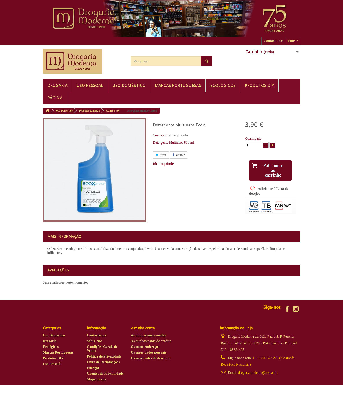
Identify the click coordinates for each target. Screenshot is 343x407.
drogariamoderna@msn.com (258, 372)
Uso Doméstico (129, 85)
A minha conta (143, 327)
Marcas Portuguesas (178, 85)
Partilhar (178, 154)
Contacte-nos (274, 41)
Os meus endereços (145, 346)
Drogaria (57, 85)
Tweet (161, 154)
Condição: (160, 135)
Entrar (293, 41)
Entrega (93, 368)
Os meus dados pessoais (148, 352)
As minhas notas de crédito (151, 341)
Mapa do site (96, 379)
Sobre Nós (94, 341)
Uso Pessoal (90, 85)
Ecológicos (223, 85)
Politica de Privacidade (104, 356)
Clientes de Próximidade (105, 373)
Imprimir (167, 164)
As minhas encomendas (148, 335)
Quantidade (253, 138)
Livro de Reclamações (103, 362)
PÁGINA (54, 97)
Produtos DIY (259, 85)
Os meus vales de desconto (151, 358)
